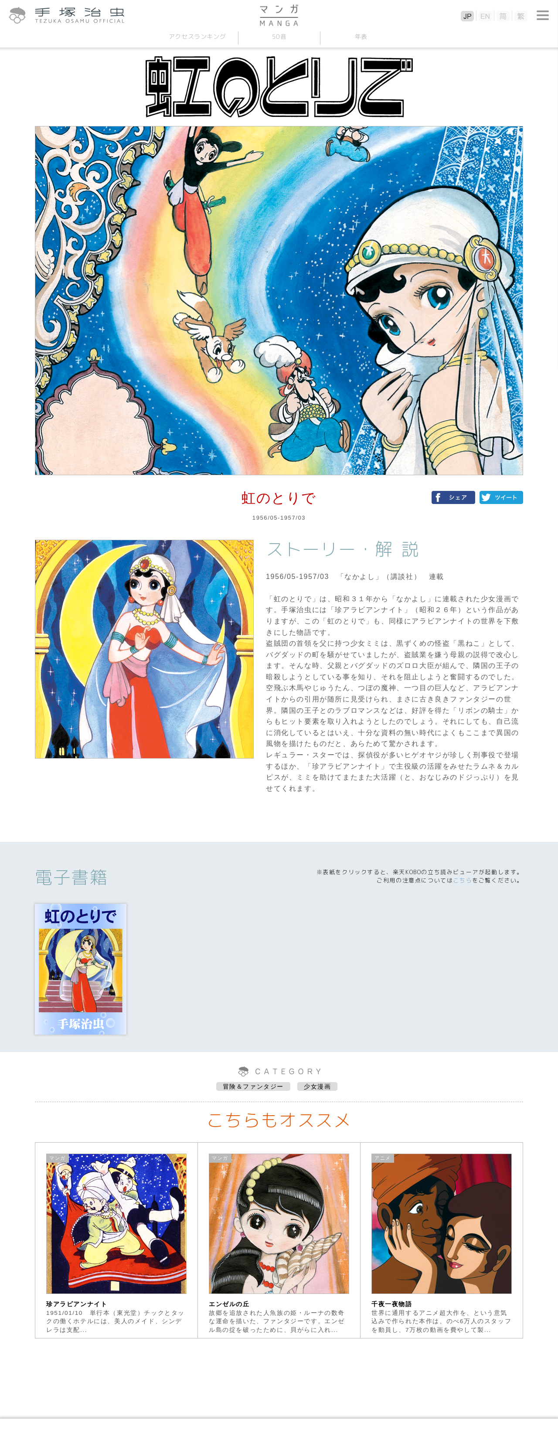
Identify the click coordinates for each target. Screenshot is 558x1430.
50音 (279, 36)
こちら (462, 880)
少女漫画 (317, 1086)
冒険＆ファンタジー (253, 1086)
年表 (360, 36)
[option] (116, 1240)
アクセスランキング (197, 36)
